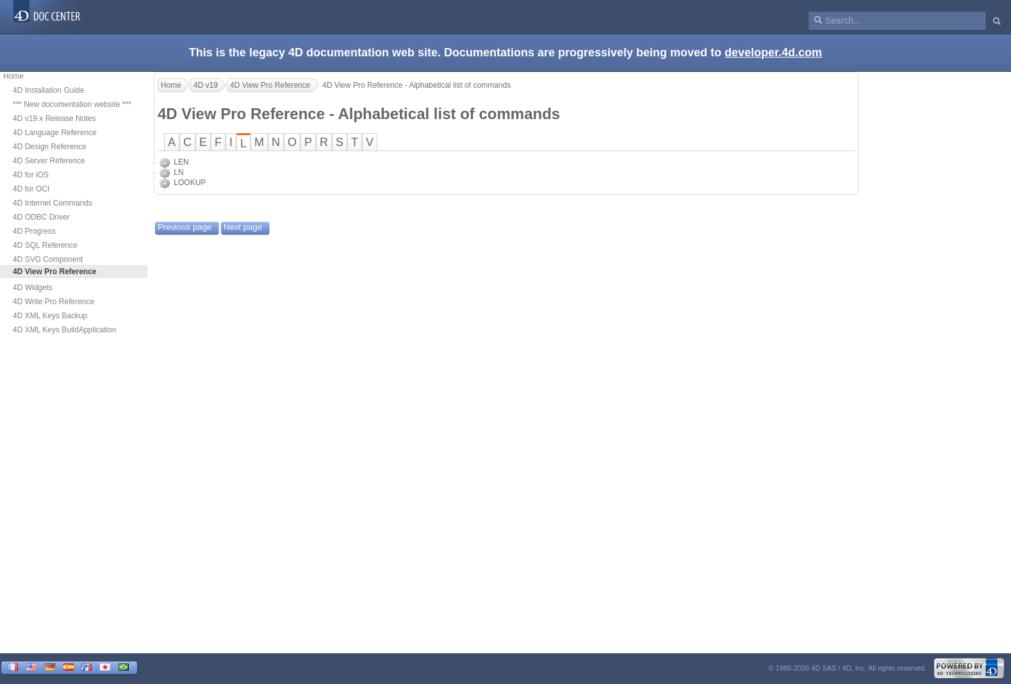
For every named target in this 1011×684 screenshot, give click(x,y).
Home (13, 76)
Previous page (184, 227)
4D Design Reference (49, 146)
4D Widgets (33, 287)
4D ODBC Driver (41, 217)
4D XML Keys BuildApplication (65, 329)
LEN (181, 162)
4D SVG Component (48, 259)
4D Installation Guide (48, 90)
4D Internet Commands (52, 203)
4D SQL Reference (45, 245)
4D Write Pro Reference (53, 301)
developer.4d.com (773, 52)
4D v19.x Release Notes (54, 118)
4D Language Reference (55, 132)
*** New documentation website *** (72, 104)
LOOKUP (190, 182)
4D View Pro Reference (270, 85)
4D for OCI (31, 188)
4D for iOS (31, 174)
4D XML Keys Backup (50, 315)
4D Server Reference (49, 160)
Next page (243, 227)
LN (178, 172)
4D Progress (34, 231)
